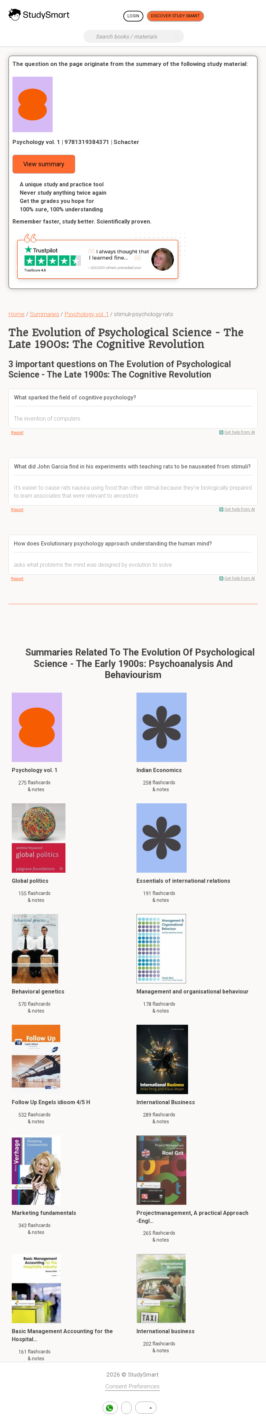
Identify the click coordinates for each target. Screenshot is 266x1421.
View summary (43, 164)
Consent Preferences (132, 1386)
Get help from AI (239, 432)
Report (17, 432)
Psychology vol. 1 (86, 314)
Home (16, 314)
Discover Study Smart (175, 16)
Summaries (44, 314)
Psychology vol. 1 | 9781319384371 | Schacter (75, 141)
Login (133, 16)
